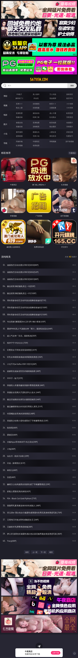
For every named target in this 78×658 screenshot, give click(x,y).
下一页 (43, 552)
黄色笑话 (52, 136)
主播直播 (52, 108)
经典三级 (36, 117)
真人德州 (36, 94)
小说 (5, 133)
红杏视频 (19, 145)
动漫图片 (69, 122)
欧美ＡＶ (52, 104)
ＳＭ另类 (69, 108)
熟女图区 (52, 126)
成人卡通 (52, 113)
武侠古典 (69, 132)
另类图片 (69, 126)
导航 (5, 143)
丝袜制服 (36, 108)
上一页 (34, 552)
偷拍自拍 (36, 113)
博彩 (5, 96)
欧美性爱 (69, 113)
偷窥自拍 (19, 122)
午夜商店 (36, 141)
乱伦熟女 (52, 117)
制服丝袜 (19, 117)
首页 (27, 552)
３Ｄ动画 (69, 104)
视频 (5, 105)
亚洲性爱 (19, 113)
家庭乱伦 (36, 132)
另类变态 (69, 117)
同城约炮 (19, 141)
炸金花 (36, 98)
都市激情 (19, 132)
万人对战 (52, 94)
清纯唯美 (36, 126)
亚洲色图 (36, 122)
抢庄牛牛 (69, 98)
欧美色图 (52, 122)
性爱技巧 (69, 136)
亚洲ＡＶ (19, 104)
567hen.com (39, 79)
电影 (5, 115)
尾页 (51, 552)
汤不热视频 (69, 141)
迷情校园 (19, 136)
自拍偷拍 (36, 104)
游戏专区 (69, 94)
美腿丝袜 (19, 126)
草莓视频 (52, 141)
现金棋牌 (52, 98)
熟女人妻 (19, 108)
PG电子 (19, 94)
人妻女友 (52, 132)
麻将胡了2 (19, 98)
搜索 (72, 85)
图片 (5, 124)
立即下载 (55, 653)
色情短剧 (36, 145)
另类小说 (36, 136)
